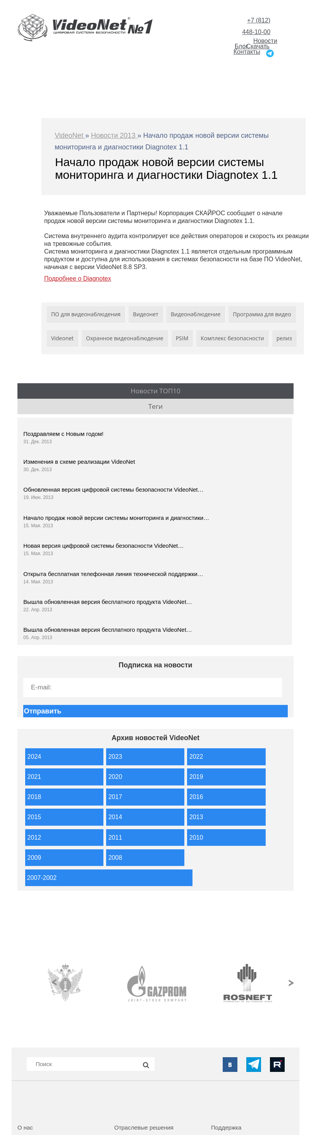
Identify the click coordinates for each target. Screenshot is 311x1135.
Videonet (62, 338)
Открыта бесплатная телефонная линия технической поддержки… (113, 574)
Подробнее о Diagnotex (77, 278)
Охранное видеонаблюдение (124, 338)
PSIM (182, 338)
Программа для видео (262, 314)
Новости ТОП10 (155, 390)
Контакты (247, 51)
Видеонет (145, 314)
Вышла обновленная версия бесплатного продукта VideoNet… (107, 601)
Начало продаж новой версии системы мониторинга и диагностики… (116, 517)
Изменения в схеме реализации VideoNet (79, 461)
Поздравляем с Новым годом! (63, 433)
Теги (155, 406)
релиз (284, 338)
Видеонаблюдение (195, 314)
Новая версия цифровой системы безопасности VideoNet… (103, 545)
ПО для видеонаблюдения (85, 314)
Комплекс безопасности (232, 338)
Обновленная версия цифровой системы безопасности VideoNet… (113, 489)
